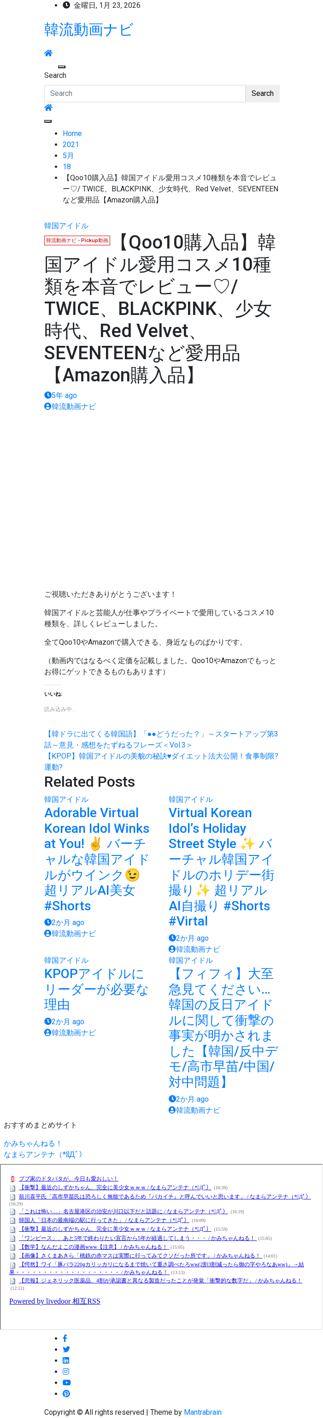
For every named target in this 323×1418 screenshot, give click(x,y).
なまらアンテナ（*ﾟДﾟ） (45, 1154)
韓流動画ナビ (89, 29)
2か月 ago (64, 922)
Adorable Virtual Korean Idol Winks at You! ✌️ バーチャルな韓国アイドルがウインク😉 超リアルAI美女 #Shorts (97, 859)
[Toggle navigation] (50, 67)
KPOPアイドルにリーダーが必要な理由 (96, 989)
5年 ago (60, 395)
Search (55, 75)
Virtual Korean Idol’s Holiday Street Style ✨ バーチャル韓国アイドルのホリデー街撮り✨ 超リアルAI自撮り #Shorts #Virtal (222, 867)
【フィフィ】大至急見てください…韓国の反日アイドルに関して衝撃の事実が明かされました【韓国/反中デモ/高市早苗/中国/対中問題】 (223, 1028)
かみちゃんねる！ (33, 1143)
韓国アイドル (66, 225)
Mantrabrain (203, 1412)
